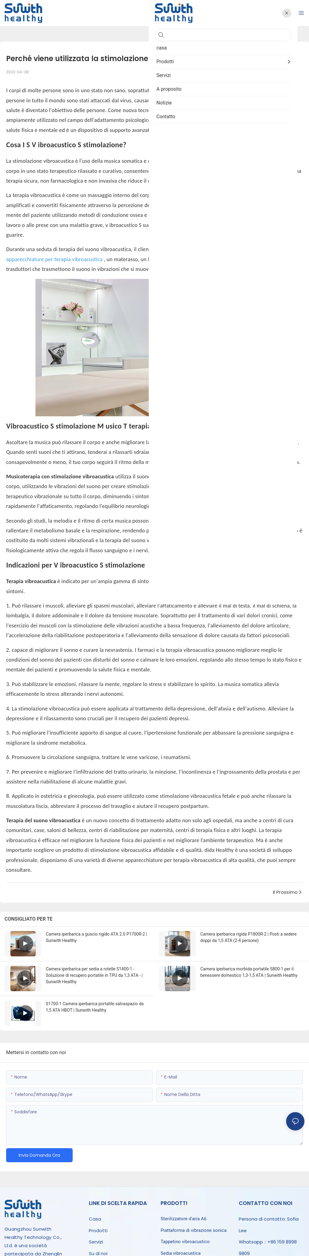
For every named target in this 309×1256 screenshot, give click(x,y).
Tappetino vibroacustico (185, 1241)
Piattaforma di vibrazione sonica (194, 1230)
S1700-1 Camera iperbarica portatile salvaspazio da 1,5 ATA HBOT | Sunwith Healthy (95, 1007)
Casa (95, 1219)
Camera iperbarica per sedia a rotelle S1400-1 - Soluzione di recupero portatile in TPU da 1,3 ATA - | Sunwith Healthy (94, 975)
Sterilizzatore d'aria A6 (183, 1218)
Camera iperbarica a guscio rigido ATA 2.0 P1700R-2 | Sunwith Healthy (96, 937)
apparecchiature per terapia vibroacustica (55, 259)
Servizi (96, 1242)
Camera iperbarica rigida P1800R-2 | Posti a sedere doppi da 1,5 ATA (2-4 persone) (248, 937)
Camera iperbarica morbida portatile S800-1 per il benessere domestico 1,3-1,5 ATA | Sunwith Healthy (248, 972)
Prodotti (98, 1230)
